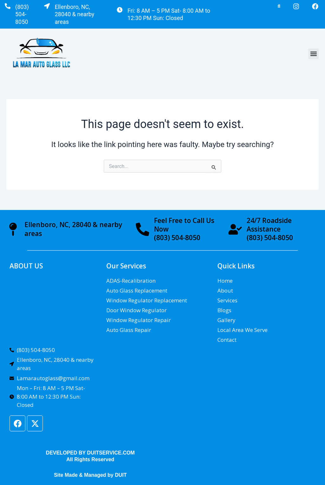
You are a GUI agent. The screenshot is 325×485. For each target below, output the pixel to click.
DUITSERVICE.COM (111, 452)
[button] (313, 54)
